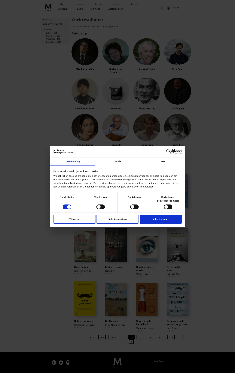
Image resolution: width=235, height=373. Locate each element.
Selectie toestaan (117, 219)
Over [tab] (162, 161)
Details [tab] (117, 161)
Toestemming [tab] (72, 161)
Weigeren (74, 219)
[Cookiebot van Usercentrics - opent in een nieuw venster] (168, 151)
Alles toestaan (160, 219)
